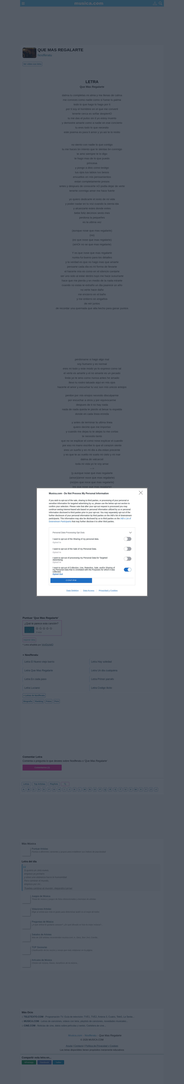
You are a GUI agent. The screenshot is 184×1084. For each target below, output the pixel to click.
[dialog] (92, 542)
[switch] (127, 539)
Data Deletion (72, 591)
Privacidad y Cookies (108, 591)
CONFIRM (71, 580)
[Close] (141, 493)
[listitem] (92, 532)
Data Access (88, 591)
